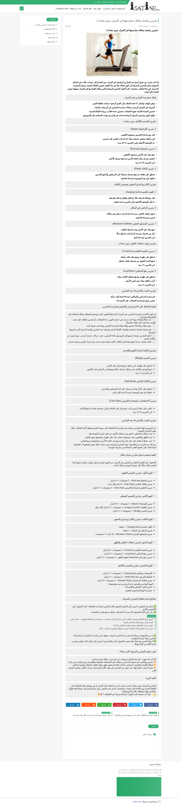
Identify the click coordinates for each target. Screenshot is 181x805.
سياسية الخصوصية (108, 2)
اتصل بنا (97, 2)
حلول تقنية (97, 9)
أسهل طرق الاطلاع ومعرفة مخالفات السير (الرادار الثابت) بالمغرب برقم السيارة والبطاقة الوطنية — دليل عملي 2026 (110, 619)
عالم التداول (87, 9)
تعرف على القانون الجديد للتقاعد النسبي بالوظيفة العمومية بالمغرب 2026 (126, 629)
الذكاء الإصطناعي (61, 9)
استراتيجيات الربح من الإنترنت (114, 9)
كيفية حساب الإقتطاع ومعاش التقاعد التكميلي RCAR (133, 625)
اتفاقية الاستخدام (120, 2)
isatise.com (136, 802)
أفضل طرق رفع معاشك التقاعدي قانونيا (138, 622)
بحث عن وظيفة (75, 9)
